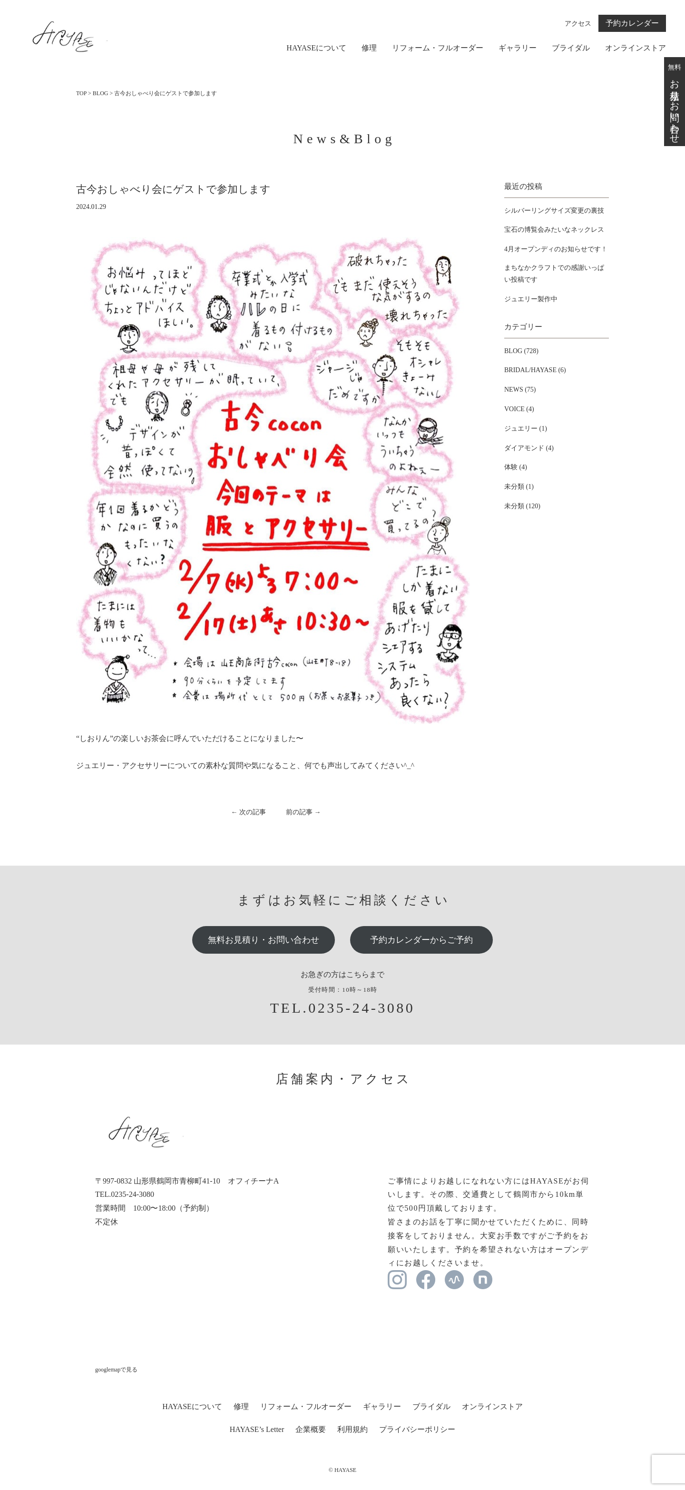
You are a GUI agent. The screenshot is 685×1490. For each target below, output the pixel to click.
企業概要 (310, 1429)
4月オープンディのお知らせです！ (555, 249)
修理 (369, 48)
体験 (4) (515, 467)
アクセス (578, 23)
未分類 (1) (519, 486)
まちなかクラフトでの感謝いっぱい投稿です (554, 273)
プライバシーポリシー (417, 1429)
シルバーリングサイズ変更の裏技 (554, 210)
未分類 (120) (522, 506)
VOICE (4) (519, 409)
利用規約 (352, 1429)
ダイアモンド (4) (529, 448)
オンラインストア (635, 48)
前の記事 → (303, 812)
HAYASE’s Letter (257, 1429)
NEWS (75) (520, 389)
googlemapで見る (116, 1369)
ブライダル (571, 48)
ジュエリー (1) (525, 428)
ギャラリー (518, 48)
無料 (674, 101)
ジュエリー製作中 (531, 299)
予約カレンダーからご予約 (421, 940)
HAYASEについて (316, 48)
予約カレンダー (632, 23)
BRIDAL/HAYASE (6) (535, 370)
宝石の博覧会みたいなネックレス (554, 229)
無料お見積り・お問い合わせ (263, 940)
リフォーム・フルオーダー (437, 48)
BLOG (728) (521, 351)
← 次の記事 (248, 812)
